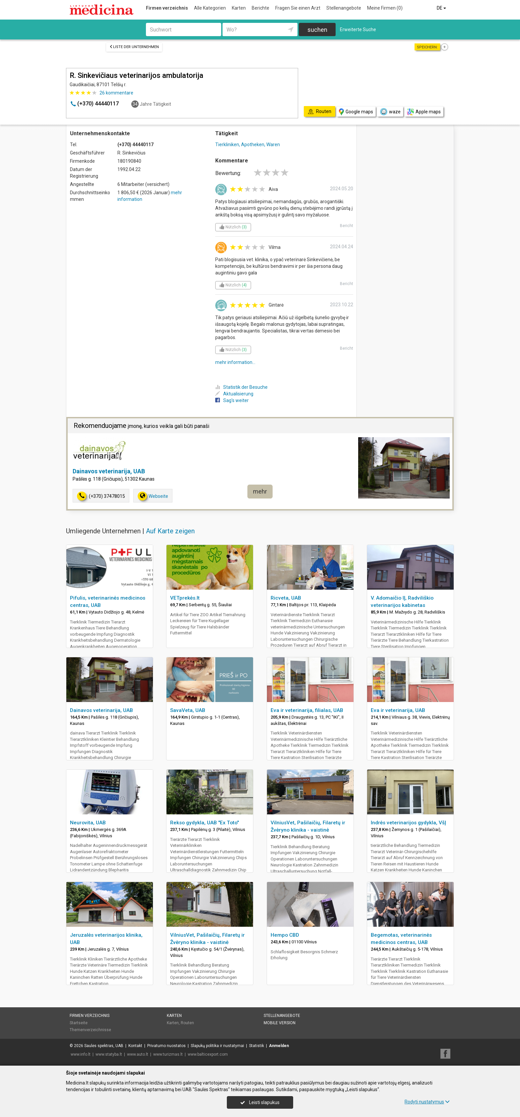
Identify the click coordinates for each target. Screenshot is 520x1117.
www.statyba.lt (109, 1054)
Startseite (79, 1023)
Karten (239, 8)
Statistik (256, 1045)
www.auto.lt (137, 1054)
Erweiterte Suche (358, 29)
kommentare (116, 92)
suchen (317, 29)
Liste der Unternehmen (134, 47)
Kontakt (135, 1045)
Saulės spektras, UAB (103, 1045)
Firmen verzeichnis (167, 8)
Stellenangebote (343, 8)
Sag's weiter (232, 400)
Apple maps (424, 111)
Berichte (260, 8)
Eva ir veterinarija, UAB (398, 710)
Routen (187, 1023)
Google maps (356, 111)
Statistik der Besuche (241, 387)
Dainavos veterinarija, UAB (109, 471)
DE (442, 8)
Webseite (153, 496)
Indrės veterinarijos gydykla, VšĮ (408, 823)
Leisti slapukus (260, 1102)
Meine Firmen (385, 8)
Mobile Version (279, 1023)
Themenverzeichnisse (90, 1030)
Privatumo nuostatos (166, 1045)
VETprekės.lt (185, 598)
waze (390, 111)
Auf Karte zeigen (170, 531)
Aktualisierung (234, 393)
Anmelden (279, 1045)
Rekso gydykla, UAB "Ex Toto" (204, 823)
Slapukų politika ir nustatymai (217, 1045)
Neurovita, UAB (88, 823)
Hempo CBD (285, 935)
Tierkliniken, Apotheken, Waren (247, 144)
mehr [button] (260, 491)
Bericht (346, 225)
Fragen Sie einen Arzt (297, 8)
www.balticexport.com (208, 1054)
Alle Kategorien (210, 8)
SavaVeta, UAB (187, 710)
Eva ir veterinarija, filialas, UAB (307, 710)
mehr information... (235, 362)
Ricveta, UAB (286, 598)
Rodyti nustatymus (427, 1101)
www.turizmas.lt (168, 1054)
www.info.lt (81, 1054)
